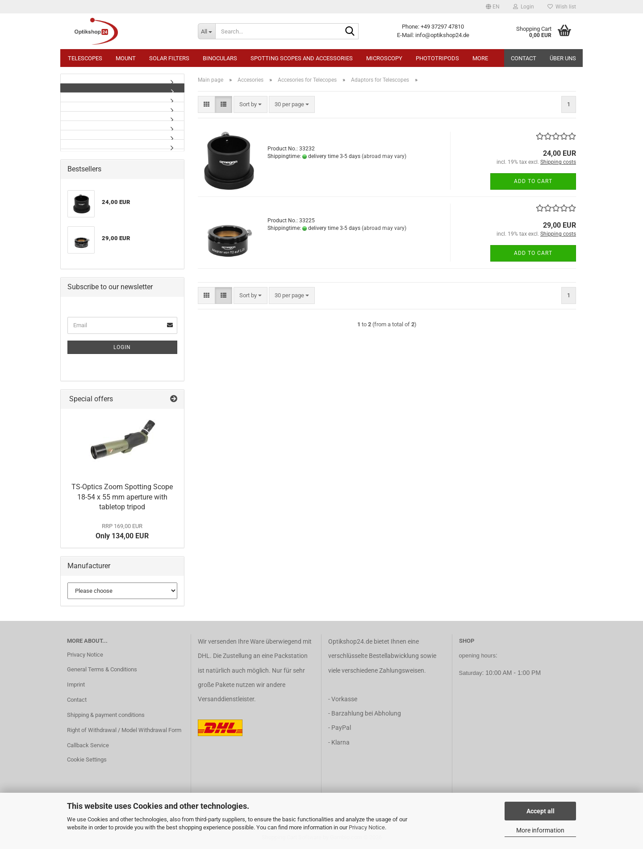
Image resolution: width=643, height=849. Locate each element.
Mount (126, 58)
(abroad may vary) (384, 156)
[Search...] (206, 31)
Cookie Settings (87, 759)
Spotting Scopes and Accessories (302, 58)
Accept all (540, 811)
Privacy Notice (367, 827)
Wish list (561, 7)
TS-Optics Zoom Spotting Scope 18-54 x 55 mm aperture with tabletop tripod (122, 497)
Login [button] (523, 7)
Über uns (563, 58)
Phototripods (437, 58)
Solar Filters (169, 58)
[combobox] (250, 104)
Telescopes (85, 58)
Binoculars (220, 58)
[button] (492, 6)
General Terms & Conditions (102, 669)
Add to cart (533, 181)
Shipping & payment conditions (106, 715)
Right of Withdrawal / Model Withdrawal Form (124, 730)
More (480, 58)
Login (122, 347)
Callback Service (88, 745)
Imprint (76, 684)
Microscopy (384, 58)
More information (540, 830)
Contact (523, 58)
